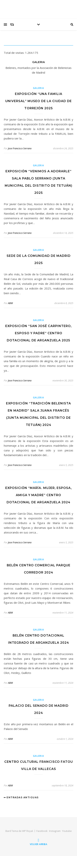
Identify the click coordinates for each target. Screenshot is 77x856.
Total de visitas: (14, 53)
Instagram (55, 831)
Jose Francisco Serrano (20, 148)
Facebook (42, 831)
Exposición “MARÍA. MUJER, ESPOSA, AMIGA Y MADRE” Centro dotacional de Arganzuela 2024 (38, 495)
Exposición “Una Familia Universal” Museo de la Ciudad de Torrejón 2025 (38, 101)
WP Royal (27, 831)
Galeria (38, 88)
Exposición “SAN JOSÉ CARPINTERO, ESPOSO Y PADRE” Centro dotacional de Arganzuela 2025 (38, 333)
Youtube (67, 831)
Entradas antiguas (21, 797)
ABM (10, 303)
